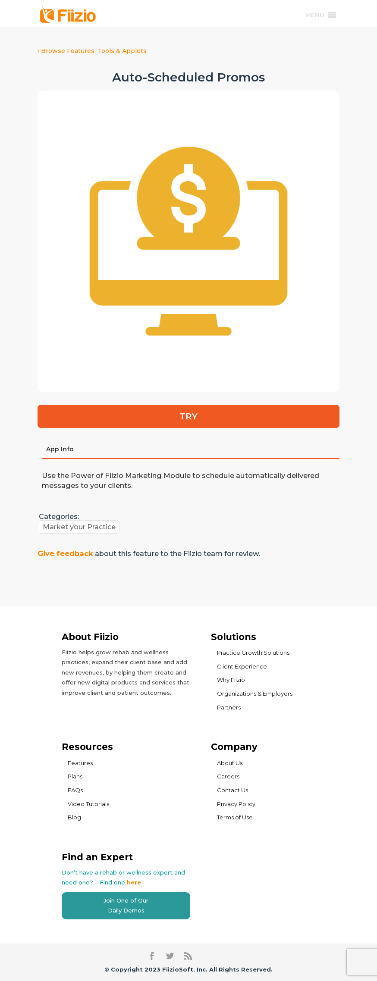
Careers (228, 776)
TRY (188, 416)
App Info (60, 449)
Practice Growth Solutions (253, 652)
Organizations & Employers (254, 693)
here (134, 882)
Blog (74, 817)
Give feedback (65, 553)
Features (80, 762)
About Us (229, 762)
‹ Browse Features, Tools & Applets (92, 51)
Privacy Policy (236, 803)
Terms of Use (235, 817)
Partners (229, 707)
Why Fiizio (231, 679)
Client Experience (242, 666)
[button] (314, 15)
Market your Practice (79, 527)
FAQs (75, 790)
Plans (75, 776)
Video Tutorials (88, 803)
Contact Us (232, 790)
